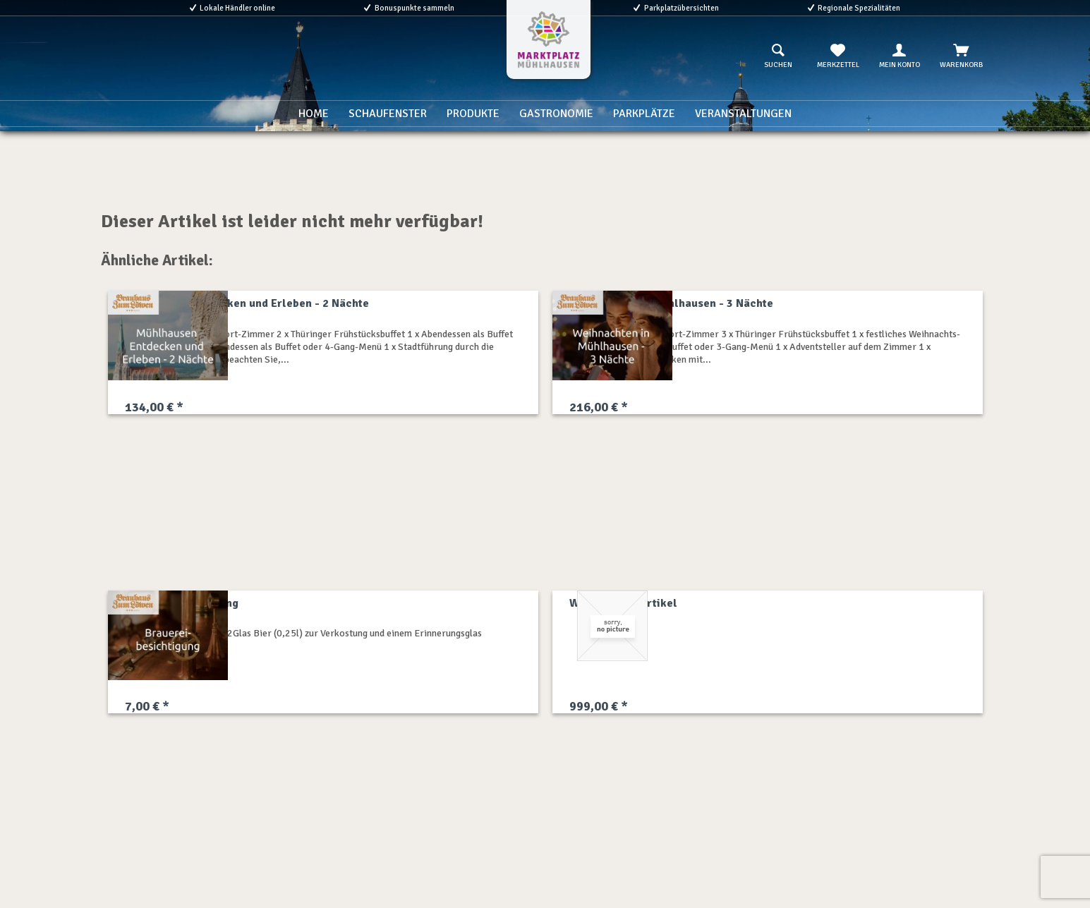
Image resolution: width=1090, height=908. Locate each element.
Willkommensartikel (623, 603)
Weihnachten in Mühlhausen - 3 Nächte (671, 303)
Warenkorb (961, 56)
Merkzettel (838, 56)
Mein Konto (899, 56)
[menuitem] (778, 56)
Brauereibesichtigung (181, 603)
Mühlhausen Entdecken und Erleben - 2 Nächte (247, 303)
